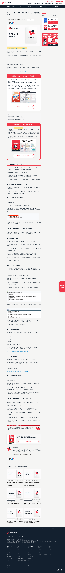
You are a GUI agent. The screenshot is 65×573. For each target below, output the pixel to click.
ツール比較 (8, 567)
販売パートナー (30, 552)
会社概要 (40, 549)
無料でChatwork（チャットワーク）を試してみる (17, 48)
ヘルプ (19, 556)
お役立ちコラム (10, 6)
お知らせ (19, 549)
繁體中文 (51, 552)
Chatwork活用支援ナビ (21, 558)
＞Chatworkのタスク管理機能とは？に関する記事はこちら (18, 351)
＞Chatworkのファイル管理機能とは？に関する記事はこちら (18, 371)
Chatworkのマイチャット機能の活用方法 (17, 118)
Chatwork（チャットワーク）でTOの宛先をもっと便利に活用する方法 (14, 502)
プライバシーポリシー (42, 552)
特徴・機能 (8, 552)
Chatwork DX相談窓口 (48, 3)
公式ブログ (30, 558)
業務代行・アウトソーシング (33, 6)
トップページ (9, 549)
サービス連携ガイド (31, 549)
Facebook (29, 563)
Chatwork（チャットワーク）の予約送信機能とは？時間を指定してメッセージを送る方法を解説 (15, 484)
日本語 (50, 549)
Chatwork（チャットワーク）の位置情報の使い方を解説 (15, 522)
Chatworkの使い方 (11, 480)
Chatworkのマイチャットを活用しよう (16, 119)
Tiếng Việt (51, 554)
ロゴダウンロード (31, 554)
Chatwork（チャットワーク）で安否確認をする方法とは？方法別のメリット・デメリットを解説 (32, 503)
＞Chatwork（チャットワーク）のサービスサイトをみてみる (18, 71)
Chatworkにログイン (58, 3)
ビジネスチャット (23, 6)
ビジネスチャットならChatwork (11, 528)
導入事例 (8, 554)
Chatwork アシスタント (37, 3)
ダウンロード (9, 563)
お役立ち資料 (9, 556)
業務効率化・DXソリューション (44, 6)
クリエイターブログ (31, 560)
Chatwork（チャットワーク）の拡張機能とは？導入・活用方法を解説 (32, 522)
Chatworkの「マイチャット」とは (15, 116)
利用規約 (19, 562)
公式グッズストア (31, 556)
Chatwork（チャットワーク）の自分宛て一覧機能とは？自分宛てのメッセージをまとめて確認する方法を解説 (32, 484)
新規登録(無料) (62, 286)
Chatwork (7, 2)
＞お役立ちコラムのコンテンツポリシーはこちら (22, 454)
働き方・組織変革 (55, 6)
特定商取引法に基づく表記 (22, 560)
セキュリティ (9, 565)
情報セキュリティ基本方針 (43, 554)
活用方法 (8, 560)
